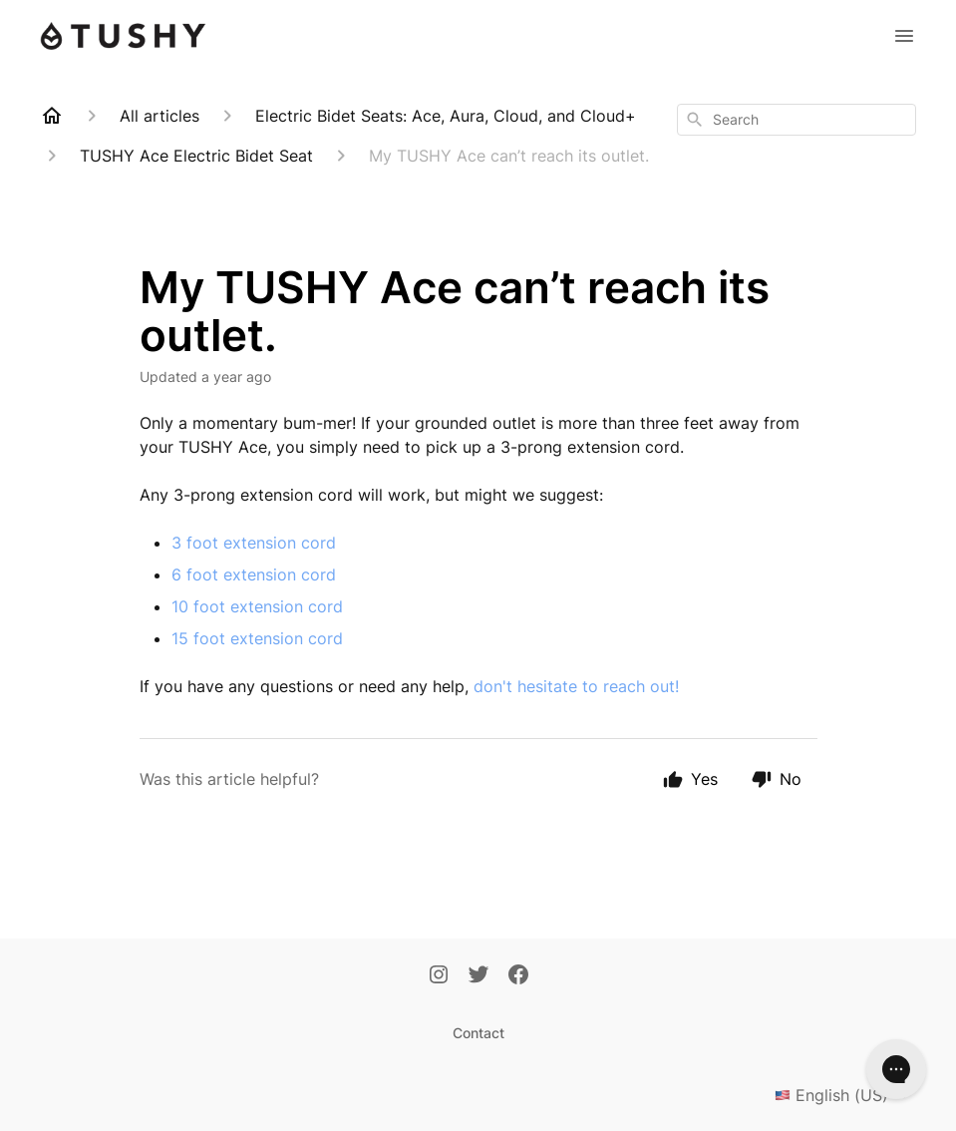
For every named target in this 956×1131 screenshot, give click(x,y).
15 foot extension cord (257, 638)
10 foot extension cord (257, 606)
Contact (478, 1032)
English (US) (845, 1095)
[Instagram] (439, 976)
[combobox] (796, 120)
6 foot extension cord (253, 574)
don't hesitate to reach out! (576, 686)
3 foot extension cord (253, 543)
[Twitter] (478, 976)
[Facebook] (518, 976)
